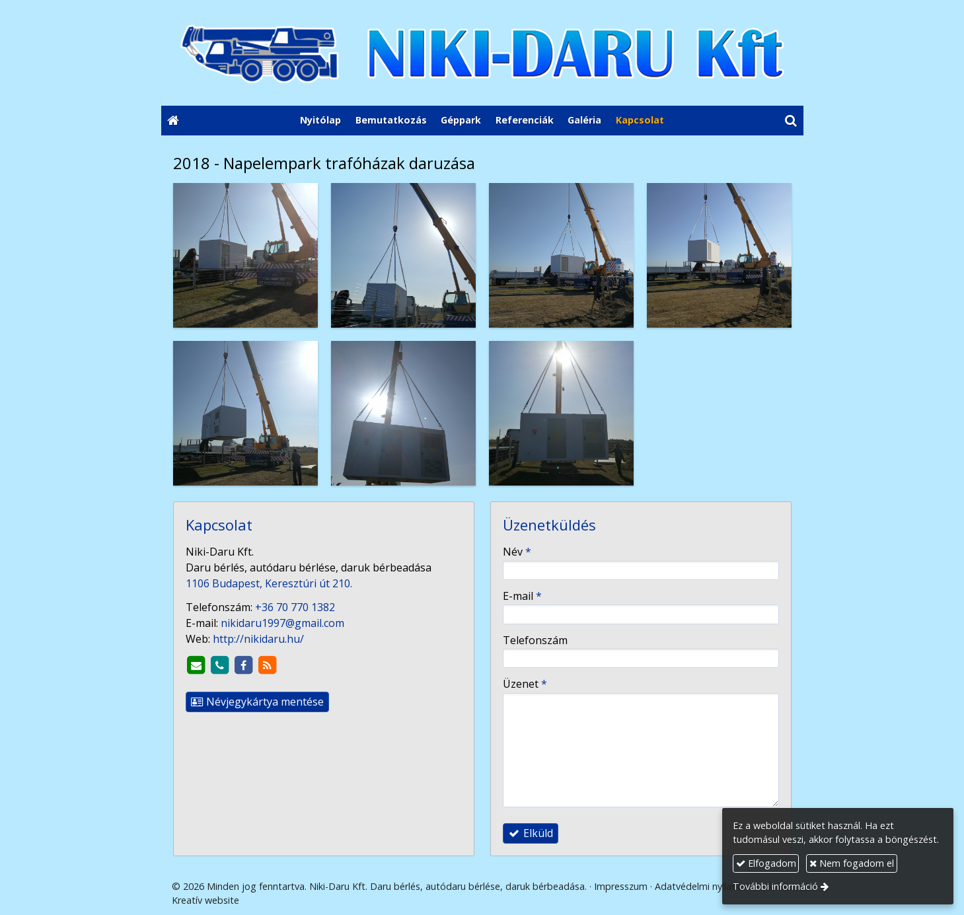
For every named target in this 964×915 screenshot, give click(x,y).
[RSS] (267, 665)
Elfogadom (766, 863)
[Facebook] (243, 665)
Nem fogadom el (851, 863)
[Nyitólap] (482, 53)
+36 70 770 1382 (295, 607)
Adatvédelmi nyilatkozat (707, 886)
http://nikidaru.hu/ (258, 639)
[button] (790, 121)
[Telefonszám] (220, 665)
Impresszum (621, 886)
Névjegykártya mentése (257, 701)
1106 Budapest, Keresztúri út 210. (269, 583)
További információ (775, 886)
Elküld (530, 833)
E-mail (522, 596)
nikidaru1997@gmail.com (282, 623)
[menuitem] (320, 121)
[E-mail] (196, 665)
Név (517, 551)
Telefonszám (535, 640)
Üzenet (525, 684)
